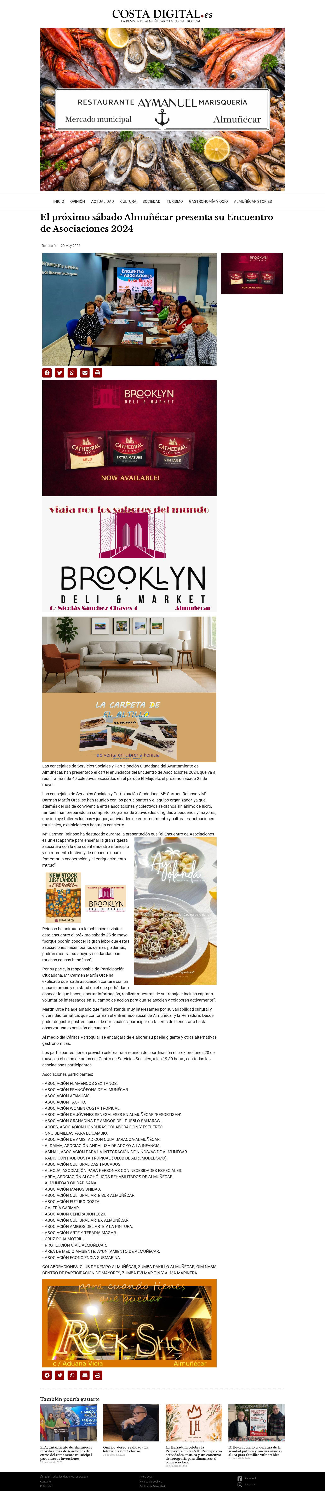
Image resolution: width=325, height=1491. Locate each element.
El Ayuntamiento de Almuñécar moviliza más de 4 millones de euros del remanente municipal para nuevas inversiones (66, 1453)
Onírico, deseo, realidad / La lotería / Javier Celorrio (125, 1449)
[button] (47, 373)
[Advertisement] (252, 363)
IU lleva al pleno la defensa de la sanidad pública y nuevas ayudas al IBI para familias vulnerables (255, 1451)
